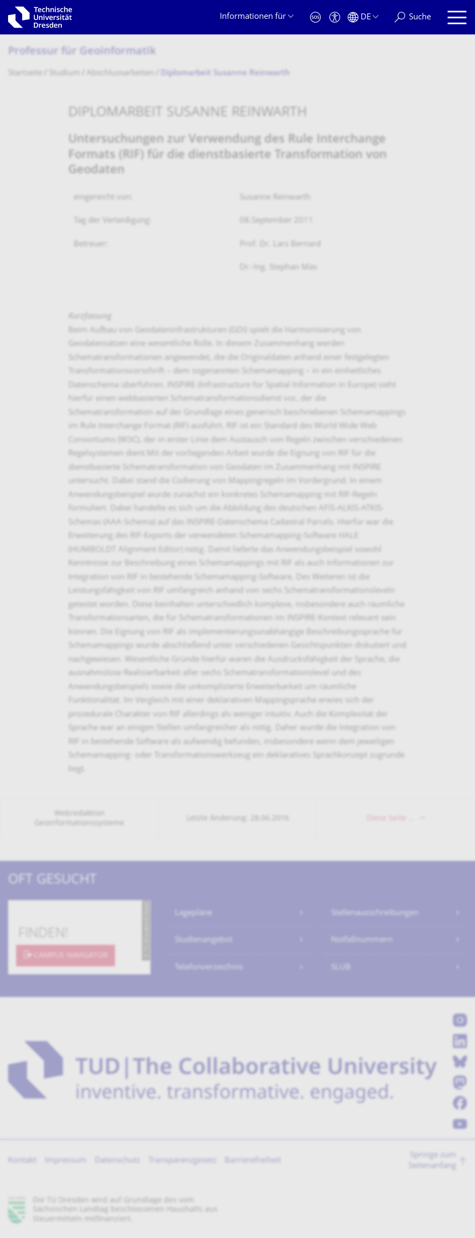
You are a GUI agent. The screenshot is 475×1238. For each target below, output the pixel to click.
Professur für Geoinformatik (82, 52)
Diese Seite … (390, 818)
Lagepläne (193, 913)
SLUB (341, 968)
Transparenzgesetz (182, 1161)
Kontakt (22, 1161)
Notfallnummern (362, 940)
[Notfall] (315, 17)
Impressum (66, 1161)
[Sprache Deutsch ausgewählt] (363, 17)
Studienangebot (204, 940)
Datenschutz (117, 1161)
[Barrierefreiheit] (335, 17)
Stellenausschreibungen (375, 913)
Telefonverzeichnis (209, 968)
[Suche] (412, 17)
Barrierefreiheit (253, 1161)
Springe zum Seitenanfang (432, 1160)
